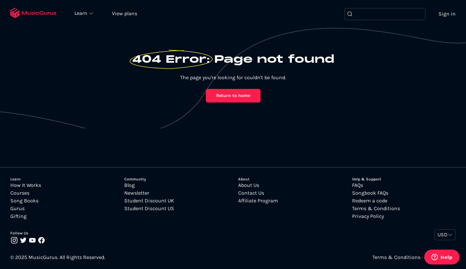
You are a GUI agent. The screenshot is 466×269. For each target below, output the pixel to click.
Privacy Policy (368, 216)
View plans (124, 13)
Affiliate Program (258, 200)
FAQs (357, 185)
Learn (81, 13)
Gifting (18, 216)
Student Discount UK (149, 200)
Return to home (233, 95)
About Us (248, 185)
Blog (129, 185)
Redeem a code (369, 200)
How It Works (25, 185)
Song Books (24, 200)
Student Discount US (149, 208)
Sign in (447, 14)
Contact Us (251, 193)
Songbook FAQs (370, 193)
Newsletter (136, 193)
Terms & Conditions (376, 208)
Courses (19, 193)
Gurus (17, 208)
